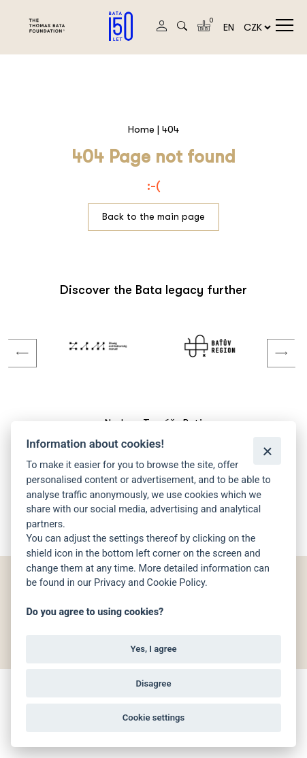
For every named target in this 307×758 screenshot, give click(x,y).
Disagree (154, 683)
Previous (12, 339)
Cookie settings (154, 717)
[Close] (267, 451)
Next (271, 339)
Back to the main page (153, 216)
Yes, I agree (153, 649)
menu (284, 25)
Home (141, 129)
